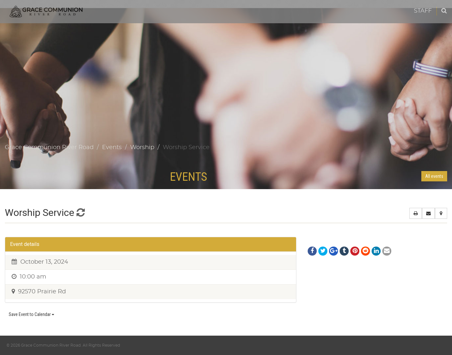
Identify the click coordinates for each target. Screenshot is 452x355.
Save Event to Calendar (31, 314)
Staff (423, 11)
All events (434, 176)
